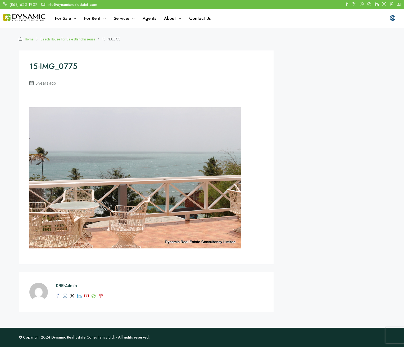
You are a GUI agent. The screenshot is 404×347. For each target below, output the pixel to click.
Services (121, 18)
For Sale (63, 18)
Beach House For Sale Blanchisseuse (68, 39)
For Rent (92, 18)
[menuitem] (392, 18)
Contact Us (200, 18)
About (170, 18)
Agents (149, 18)
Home (29, 39)
